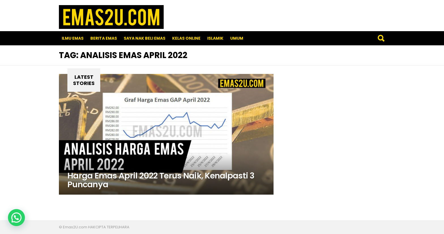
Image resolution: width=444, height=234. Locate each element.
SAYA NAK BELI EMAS (144, 38)
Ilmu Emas (73, 38)
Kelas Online (186, 38)
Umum (236, 38)
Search (381, 38)
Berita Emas (103, 38)
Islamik (215, 38)
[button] (16, 217)
